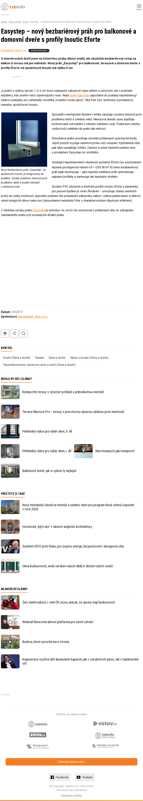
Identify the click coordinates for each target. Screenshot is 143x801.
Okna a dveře (15, 22)
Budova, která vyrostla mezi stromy (45, 642)
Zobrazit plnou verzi (71, 761)
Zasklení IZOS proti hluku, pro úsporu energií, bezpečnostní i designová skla (73, 546)
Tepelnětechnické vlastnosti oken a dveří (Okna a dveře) (39, 365)
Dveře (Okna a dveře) (16, 357)
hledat (23, 333)
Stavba (4, 22)
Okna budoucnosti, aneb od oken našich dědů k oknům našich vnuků (67, 566)
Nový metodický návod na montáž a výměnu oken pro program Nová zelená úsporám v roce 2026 (78, 507)
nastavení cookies (71, 795)
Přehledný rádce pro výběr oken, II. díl (47, 431)
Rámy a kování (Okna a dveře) (89, 357)
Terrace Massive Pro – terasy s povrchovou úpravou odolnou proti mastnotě (73, 412)
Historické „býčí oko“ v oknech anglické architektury (57, 527)
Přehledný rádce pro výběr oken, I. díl (46, 451)
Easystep (39, 210)
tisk (5, 333)
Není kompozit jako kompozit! (115, 451)
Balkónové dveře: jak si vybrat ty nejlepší (49, 471)
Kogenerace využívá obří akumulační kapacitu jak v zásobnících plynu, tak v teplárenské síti (80, 661)
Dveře (25, 22)
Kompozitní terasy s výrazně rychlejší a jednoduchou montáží (63, 392)
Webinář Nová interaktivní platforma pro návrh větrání (57, 622)
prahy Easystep (79, 95)
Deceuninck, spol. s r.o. (13, 50)
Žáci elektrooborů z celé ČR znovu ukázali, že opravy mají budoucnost (68, 602)
